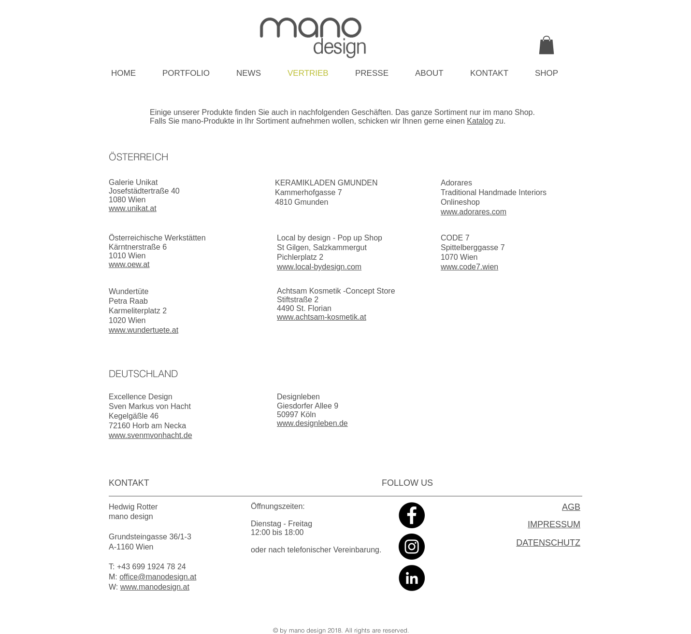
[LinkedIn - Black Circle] (412, 578)
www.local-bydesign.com (319, 267)
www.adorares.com (473, 212)
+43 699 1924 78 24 (151, 567)
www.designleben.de (312, 423)
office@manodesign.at (157, 577)
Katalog (480, 121)
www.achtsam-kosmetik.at (321, 317)
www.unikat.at (133, 208)
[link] (546, 45)
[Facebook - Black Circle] (412, 515)
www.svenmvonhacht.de (150, 435)
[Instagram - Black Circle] (412, 547)
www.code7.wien (469, 267)
